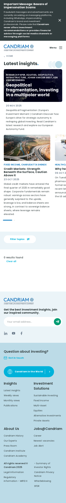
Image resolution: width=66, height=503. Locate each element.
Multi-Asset (40, 405)
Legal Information (14, 472)
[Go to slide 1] (7, 220)
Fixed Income (41, 400)
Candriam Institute (14, 450)
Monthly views (12, 400)
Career (38, 435)
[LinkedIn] (6, 333)
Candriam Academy (15, 455)
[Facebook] (21, 333)
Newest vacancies (44, 440)
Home (9, 56)
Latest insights (12, 390)
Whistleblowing (42, 481)
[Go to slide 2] (14, 220)
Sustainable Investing (46, 395)
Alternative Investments (47, 415)
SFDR (37, 486)
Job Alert (39, 445)
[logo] (19, 47)
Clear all (11, 261)
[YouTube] (13, 333)
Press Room (10, 445)
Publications (10, 405)
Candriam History (13, 435)
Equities (38, 410)
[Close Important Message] (59, 20)
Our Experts (10, 440)
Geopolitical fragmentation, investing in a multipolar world (32, 90)
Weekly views (11, 395)
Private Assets (42, 420)
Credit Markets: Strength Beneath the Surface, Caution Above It (25, 172)
